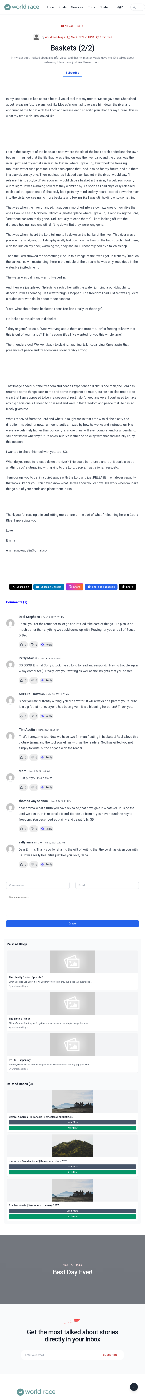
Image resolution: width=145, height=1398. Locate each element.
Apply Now (73, 1128)
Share (74, 586)
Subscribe (72, 72)
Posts (63, 7)
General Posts (72, 26)
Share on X (20, 586)
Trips (91, 7)
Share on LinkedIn (48, 586)
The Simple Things (20, 1018)
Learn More (72, 1122)
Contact (105, 7)
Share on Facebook (101, 586)
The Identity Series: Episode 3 (26, 977)
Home (50, 7)
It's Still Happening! (20, 1060)
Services (77, 7)
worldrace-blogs (55, 37)
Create (72, 923)
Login (119, 7)
